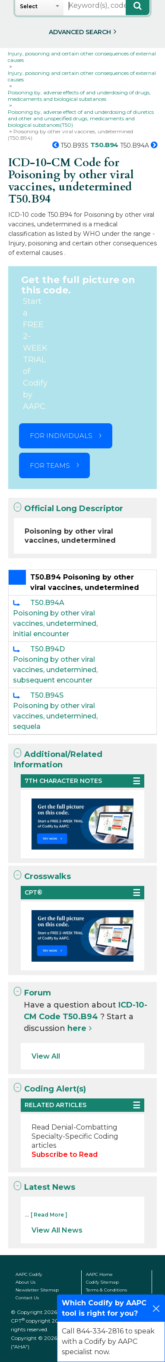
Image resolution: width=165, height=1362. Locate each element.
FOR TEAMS (50, 465)
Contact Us (27, 1298)
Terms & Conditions (106, 1290)
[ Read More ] (49, 1214)
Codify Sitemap (102, 1282)
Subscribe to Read (65, 1154)
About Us (25, 1282)
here (76, 1028)
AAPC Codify (29, 1274)
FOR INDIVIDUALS (61, 435)
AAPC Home (99, 1274)
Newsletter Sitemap (37, 1290)
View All (46, 1056)
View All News (57, 1230)
